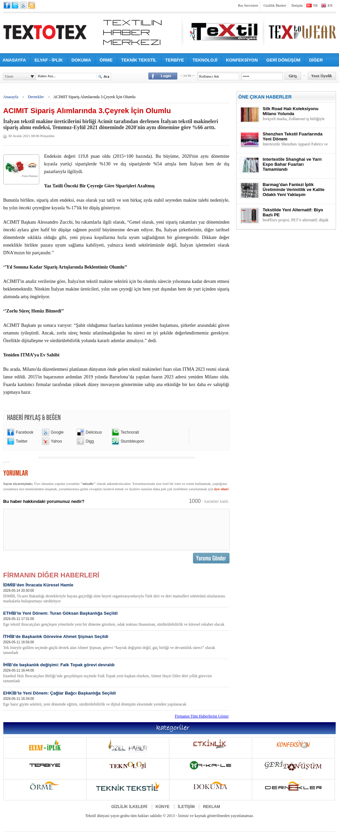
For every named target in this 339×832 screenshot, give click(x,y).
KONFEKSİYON (241, 60)
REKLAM (211, 806)
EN (330, 5)
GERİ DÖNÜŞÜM (283, 60)
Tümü (9, 76)
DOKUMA (81, 60)
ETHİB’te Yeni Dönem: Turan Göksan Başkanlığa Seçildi (116, 619)
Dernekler (36, 97)
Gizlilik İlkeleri (274, 5)
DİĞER (316, 60)
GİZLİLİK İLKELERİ (129, 806)
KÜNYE (163, 806)
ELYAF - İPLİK (49, 60)
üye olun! (221, 489)
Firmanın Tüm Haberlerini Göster (202, 716)
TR (315, 5)
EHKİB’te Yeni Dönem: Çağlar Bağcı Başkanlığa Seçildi (116, 699)
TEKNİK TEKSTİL (138, 60)
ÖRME (105, 60)
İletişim (297, 5)
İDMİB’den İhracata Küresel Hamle (116, 593)
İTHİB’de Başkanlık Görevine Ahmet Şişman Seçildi (116, 644)
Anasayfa (10, 97)
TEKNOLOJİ (205, 60)
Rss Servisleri (248, 5)
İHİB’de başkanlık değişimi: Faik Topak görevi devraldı (116, 673)
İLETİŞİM (186, 806)
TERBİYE (174, 60)
